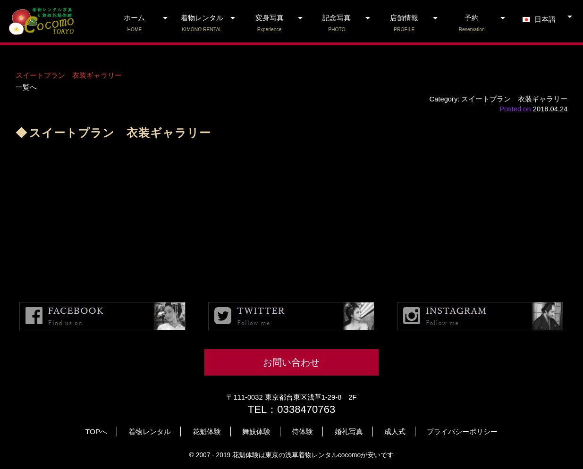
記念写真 (337, 23)
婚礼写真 (349, 431)
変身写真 (269, 23)
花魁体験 (207, 431)
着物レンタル (201, 23)
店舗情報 (404, 23)
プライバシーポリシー (462, 431)
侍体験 (302, 431)
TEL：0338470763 (292, 409)
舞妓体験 (256, 431)
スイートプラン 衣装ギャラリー (69, 75)
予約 (472, 23)
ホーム (134, 23)
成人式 (395, 431)
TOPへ (96, 431)
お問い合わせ (291, 362)
